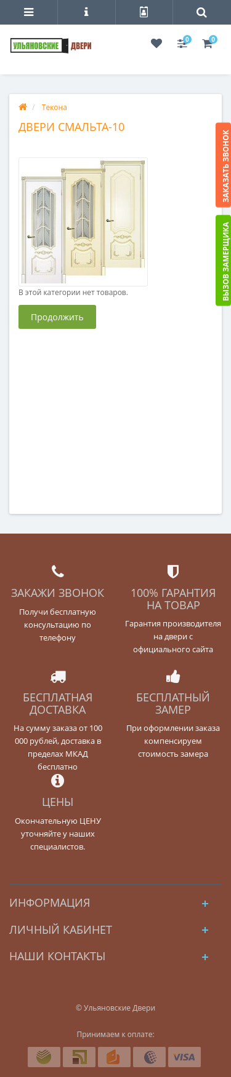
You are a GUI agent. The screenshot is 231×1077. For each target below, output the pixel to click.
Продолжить (57, 317)
